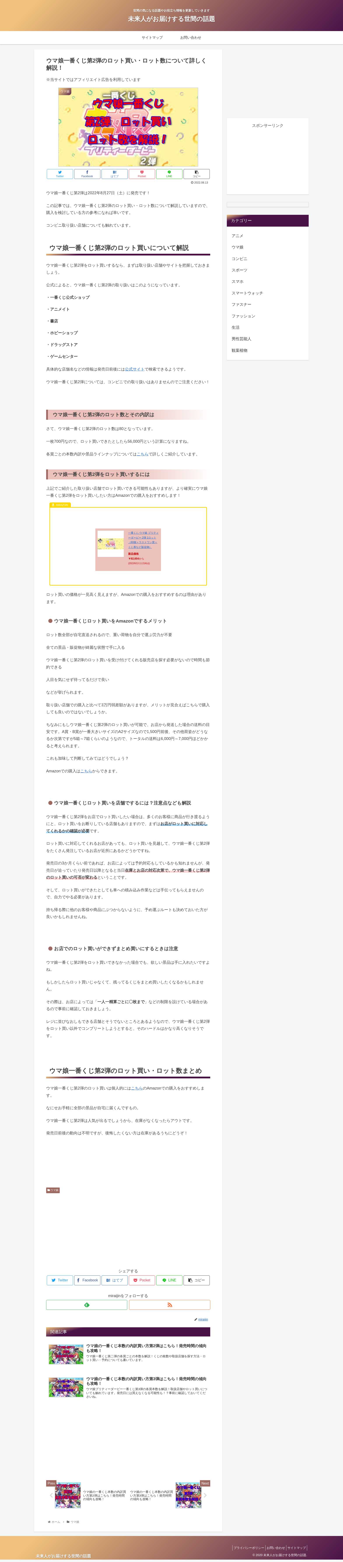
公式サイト (135, 369)
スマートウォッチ (247, 293)
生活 (236, 327)
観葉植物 (239, 350)
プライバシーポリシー (243, 1550)
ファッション (243, 316)
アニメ (237, 236)
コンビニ (239, 259)
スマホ (237, 281)
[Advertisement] (128, 1230)
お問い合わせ (272, 1550)
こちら (143, 454)
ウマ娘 (52, 1190)
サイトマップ (295, 1550)
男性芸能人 (241, 339)
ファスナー (241, 304)
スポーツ (239, 270)
